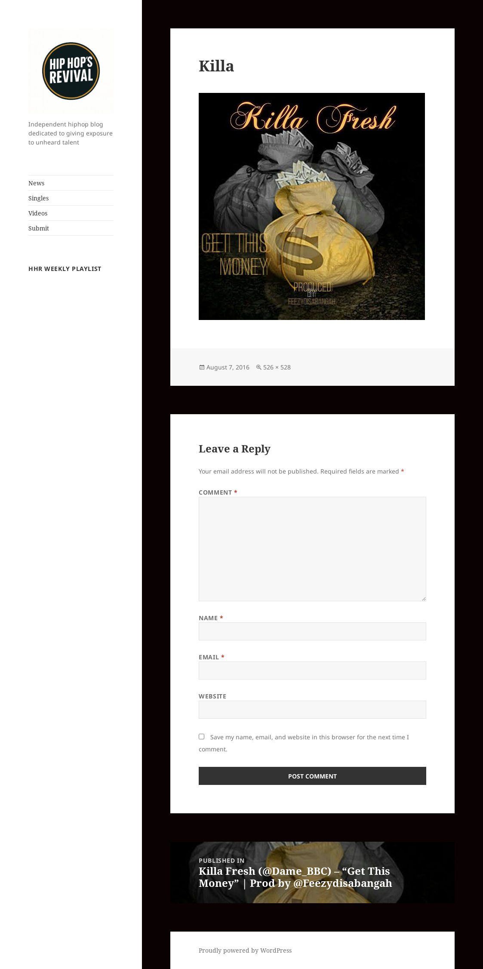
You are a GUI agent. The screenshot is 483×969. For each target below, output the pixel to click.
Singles (38, 198)
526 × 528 (277, 367)
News (36, 183)
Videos (37, 213)
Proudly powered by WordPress (245, 950)
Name (211, 618)
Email (212, 657)
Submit (38, 228)
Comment (218, 492)
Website (212, 696)
